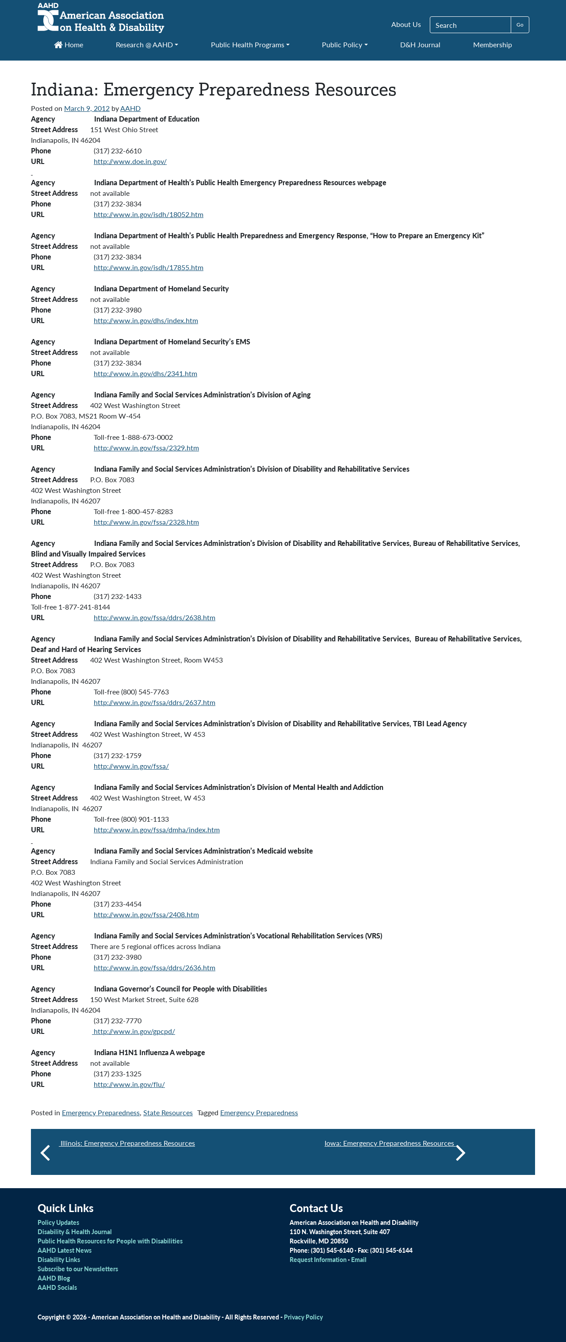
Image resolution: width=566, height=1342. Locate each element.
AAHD (130, 108)
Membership (492, 44)
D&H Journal (420, 44)
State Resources (168, 1112)
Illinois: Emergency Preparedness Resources (127, 1143)
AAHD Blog (54, 1277)
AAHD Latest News (65, 1250)
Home (68, 44)
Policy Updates (58, 1222)
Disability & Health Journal (75, 1231)
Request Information (318, 1259)
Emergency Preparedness (101, 1112)
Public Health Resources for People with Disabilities (110, 1240)
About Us (406, 24)
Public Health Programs (247, 44)
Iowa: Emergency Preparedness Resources (395, 1152)
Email (359, 1259)
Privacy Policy (303, 1316)
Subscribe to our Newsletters (78, 1268)
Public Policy (342, 44)
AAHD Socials (57, 1287)
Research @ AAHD (144, 44)
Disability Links (59, 1259)
